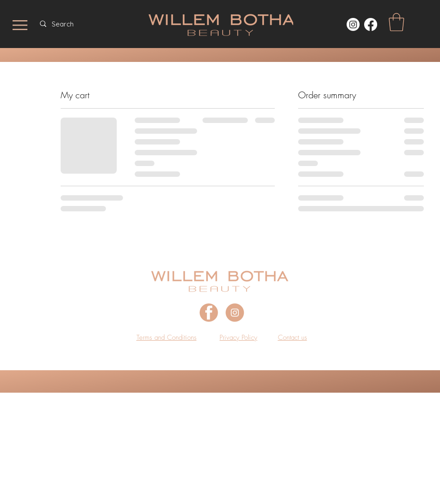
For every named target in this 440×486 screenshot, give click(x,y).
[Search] (90, 24)
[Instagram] (353, 24)
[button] (396, 22)
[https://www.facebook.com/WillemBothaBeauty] (370, 24)
